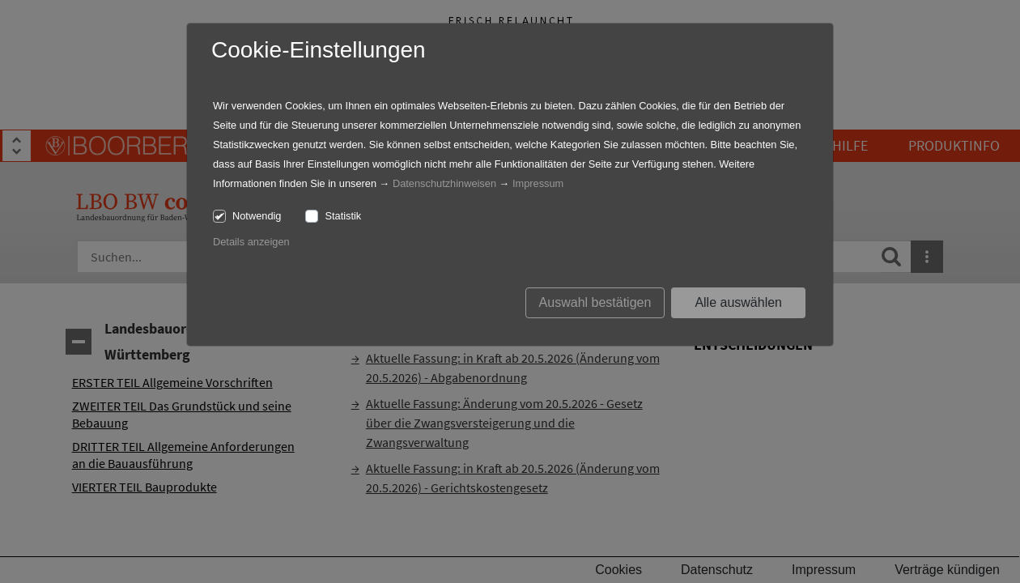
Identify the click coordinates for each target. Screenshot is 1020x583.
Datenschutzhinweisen (444, 183)
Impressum (537, 183)
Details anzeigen (251, 242)
